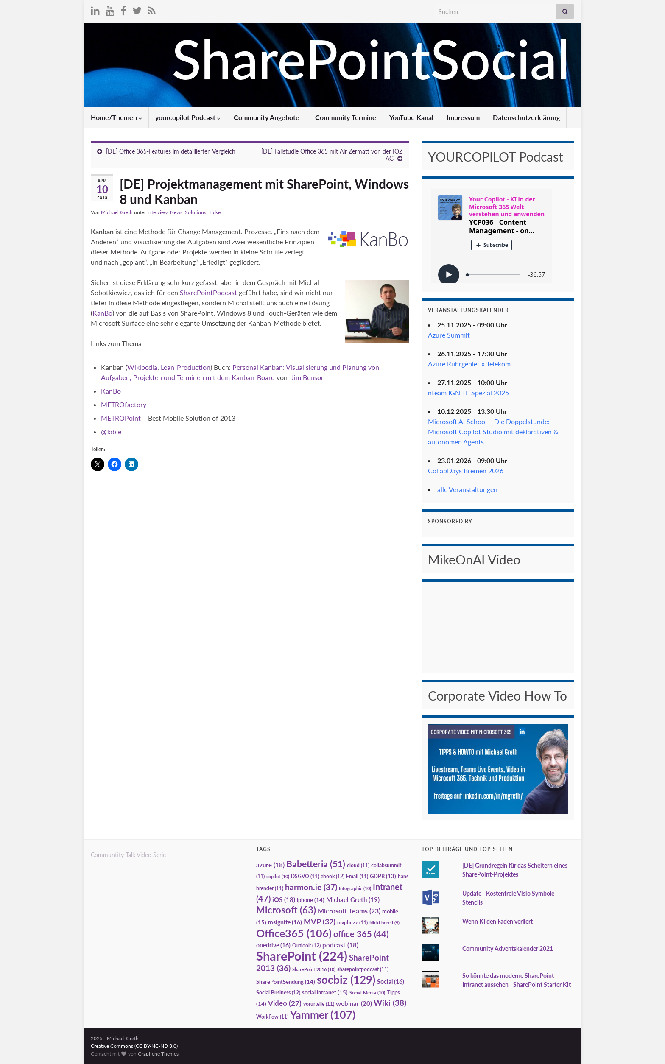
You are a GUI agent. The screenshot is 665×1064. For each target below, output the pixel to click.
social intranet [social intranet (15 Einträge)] (325, 992)
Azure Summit (449, 335)
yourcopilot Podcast (188, 117)
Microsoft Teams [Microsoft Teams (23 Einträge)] (349, 911)
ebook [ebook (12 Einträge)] (332, 876)
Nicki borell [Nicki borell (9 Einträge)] (384, 922)
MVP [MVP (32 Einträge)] (319, 921)
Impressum (463, 117)
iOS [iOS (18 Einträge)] (283, 899)
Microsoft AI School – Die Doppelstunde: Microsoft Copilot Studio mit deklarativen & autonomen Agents (493, 431)
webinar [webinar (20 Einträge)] (354, 1003)
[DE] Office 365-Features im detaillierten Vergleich (170, 151)
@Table (111, 431)
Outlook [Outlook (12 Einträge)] (306, 945)
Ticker (215, 212)
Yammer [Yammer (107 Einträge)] (322, 1014)
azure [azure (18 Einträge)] (270, 865)
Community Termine (344, 117)
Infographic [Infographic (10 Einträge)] (355, 888)
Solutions (195, 212)
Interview (157, 212)
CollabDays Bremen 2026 (465, 470)
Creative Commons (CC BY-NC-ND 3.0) (134, 1046)
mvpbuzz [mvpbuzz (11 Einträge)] (352, 922)
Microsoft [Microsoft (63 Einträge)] (286, 910)
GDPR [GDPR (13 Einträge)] (383, 876)
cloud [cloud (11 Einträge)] (358, 865)
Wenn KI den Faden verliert (497, 921)
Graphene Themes (158, 1053)
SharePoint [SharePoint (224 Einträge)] (301, 955)
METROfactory (123, 404)
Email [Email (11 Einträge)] (357, 876)
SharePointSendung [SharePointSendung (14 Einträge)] (285, 981)
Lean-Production (184, 367)
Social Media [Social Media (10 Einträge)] (367, 992)
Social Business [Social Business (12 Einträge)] (278, 992)
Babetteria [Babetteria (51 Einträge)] (315, 864)
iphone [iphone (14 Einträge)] (310, 899)
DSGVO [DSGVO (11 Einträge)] (305, 876)
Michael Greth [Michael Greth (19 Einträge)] (353, 899)
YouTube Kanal (411, 117)
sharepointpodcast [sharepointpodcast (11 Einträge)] (362, 969)
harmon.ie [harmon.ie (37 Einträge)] (311, 887)
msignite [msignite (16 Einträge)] (285, 922)
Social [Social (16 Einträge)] (390, 981)
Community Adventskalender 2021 (507, 948)
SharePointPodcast (208, 292)
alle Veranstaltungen (467, 489)
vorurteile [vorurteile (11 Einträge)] (318, 1004)
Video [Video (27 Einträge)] (285, 1003)
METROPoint (121, 418)
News (176, 212)
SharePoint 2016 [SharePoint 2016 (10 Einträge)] (313, 969)
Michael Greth (117, 212)
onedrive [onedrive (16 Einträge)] (273, 945)
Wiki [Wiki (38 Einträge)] (390, 1003)
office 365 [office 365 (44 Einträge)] (360, 934)
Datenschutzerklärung (526, 117)
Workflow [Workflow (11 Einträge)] (272, 1017)
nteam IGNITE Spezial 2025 (468, 392)
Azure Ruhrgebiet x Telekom (469, 364)
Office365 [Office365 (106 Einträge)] (294, 933)
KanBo (102, 313)
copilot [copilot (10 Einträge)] (277, 876)
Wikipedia (142, 367)
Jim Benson (308, 377)
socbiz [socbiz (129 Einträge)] (346, 979)
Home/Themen (116, 117)
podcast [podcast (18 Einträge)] (340, 945)
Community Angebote (266, 117)
